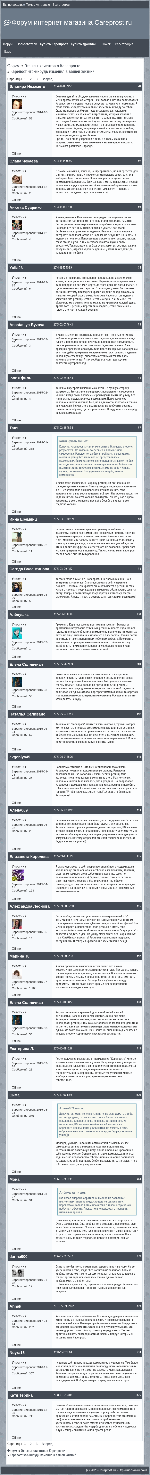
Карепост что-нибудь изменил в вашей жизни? (52, 71)
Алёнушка (19, 614)
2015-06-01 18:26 (63, 757)
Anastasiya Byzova (27, 325)
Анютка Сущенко (26, 207)
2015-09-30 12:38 (63, 956)
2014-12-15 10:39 (63, 267)
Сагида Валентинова (29, 569)
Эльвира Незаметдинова (33, 86)
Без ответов (61, 4)
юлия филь (20, 378)
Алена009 (19, 810)
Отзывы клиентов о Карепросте (52, 66)
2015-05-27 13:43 (63, 714)
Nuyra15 (17, 1352)
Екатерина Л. (22, 1049)
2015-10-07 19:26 (63, 1095)
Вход (7, 51)
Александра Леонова (30, 906)
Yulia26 (16, 268)
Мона (15, 1179)
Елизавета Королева (29, 856)
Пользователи (27, 44)
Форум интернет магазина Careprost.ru (72, 22)
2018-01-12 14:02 (63, 1395)
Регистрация (124, 44)
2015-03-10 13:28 (63, 614)
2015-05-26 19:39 (63, 664)
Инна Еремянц (23, 519)
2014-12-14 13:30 (63, 207)
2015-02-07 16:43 (63, 324)
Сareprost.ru (107, 1470)
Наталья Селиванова (30, 714)
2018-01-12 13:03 (63, 1352)
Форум (8, 44)
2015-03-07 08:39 (64, 519)
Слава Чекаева (24, 161)
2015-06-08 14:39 (63, 810)
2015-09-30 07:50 (64, 906)
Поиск (106, 44)
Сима (15, 1095)
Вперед (47, 79)
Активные (43, 4)
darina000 (19, 1256)
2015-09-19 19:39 (63, 856)
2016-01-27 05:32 (63, 1256)
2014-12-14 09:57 (63, 161)
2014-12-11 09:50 (63, 86)
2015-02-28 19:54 (63, 427)
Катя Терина (21, 1395)
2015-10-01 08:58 (63, 1002)
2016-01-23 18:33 (63, 1179)
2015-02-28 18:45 (63, 378)
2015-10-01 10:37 (63, 1048)
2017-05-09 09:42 (64, 1306)
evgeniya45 (20, 757)
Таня (14, 428)
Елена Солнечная (26, 664)
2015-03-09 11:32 (63, 569)
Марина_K (19, 956)
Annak (15, 1306)
